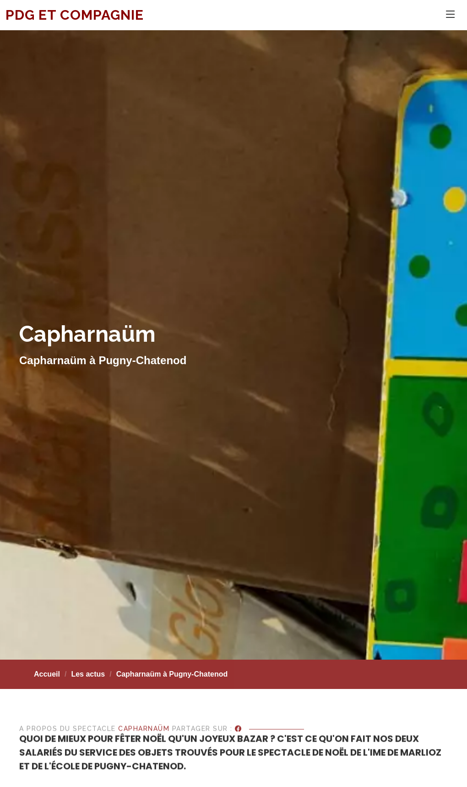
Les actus (88, 674)
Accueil (47, 674)
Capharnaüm (143, 747)
